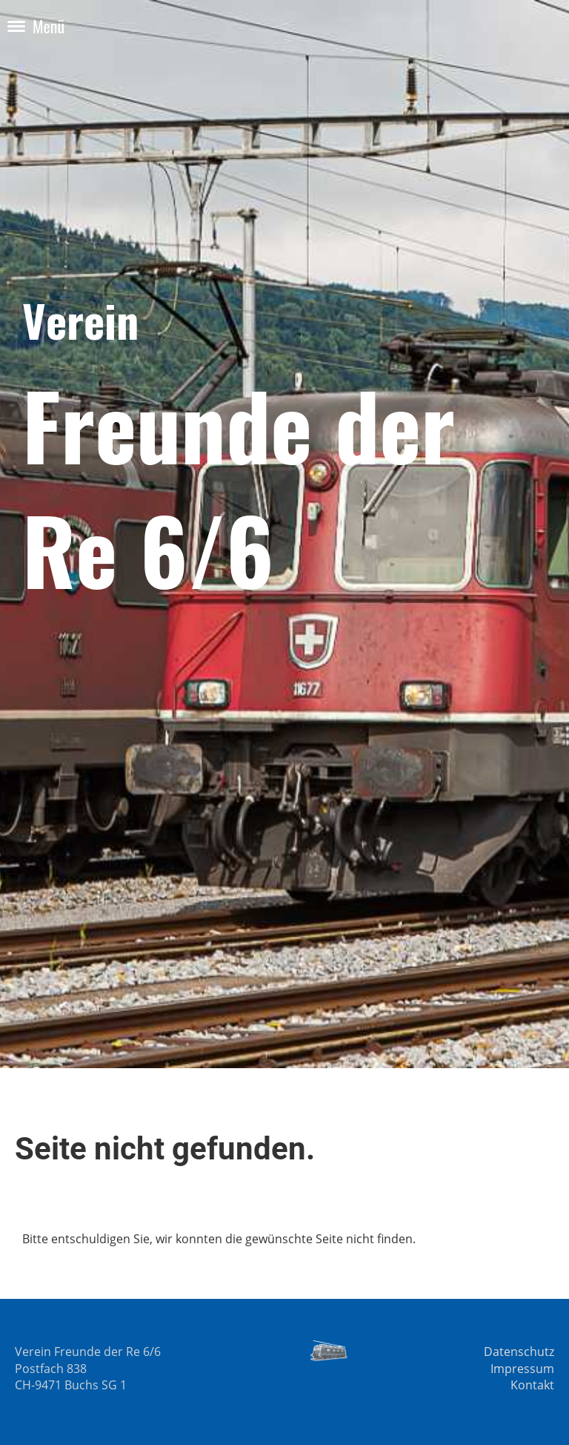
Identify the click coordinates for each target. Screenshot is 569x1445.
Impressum (522, 1368)
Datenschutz (519, 1351)
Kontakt (532, 1385)
